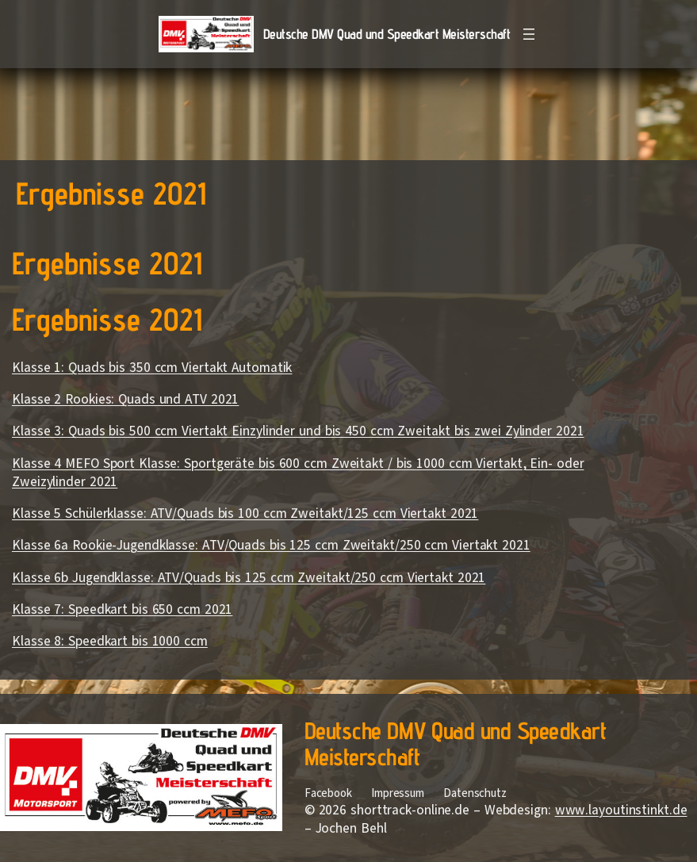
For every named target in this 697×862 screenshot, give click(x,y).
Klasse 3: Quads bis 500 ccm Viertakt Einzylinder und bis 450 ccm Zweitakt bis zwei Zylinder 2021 (298, 431)
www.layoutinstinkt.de (621, 810)
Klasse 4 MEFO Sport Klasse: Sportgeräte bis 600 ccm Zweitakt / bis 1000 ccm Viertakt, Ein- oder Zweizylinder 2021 (298, 472)
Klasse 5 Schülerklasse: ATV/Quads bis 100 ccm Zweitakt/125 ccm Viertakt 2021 (245, 513)
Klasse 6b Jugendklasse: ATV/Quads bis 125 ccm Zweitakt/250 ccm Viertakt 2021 (248, 578)
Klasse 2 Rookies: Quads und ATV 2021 (125, 399)
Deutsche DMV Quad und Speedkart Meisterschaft (387, 33)
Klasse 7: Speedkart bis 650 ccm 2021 (122, 609)
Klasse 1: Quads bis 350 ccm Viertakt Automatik (152, 367)
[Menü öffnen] (528, 34)
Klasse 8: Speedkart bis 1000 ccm (110, 641)
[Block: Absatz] (332, 476)
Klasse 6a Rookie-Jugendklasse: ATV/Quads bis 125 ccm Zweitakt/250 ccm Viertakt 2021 (271, 545)
